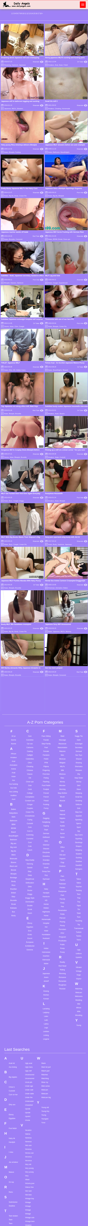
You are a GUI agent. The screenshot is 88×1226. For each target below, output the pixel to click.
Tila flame (12, 1215)
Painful (62, 667)
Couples (30, 595)
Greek (46, 655)
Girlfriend (46, 624)
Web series (45, 873)
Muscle (62, 588)
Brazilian (13, 676)
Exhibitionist (29, 733)
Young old (45, 894)
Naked (62, 598)
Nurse (62, 621)
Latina (46, 811)
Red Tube (38, 236)
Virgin (79, 762)
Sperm (78, 611)
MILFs (14, 108)
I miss (11, 939)
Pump (62, 735)
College (30, 580)
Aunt (13, 586)
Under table (29, 881)
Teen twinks (13, 1083)
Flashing (46, 569)
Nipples (62, 605)
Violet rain (28, 1020)
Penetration (62, 697)
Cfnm (16, 326)
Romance (62, 764)
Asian (61, 65)
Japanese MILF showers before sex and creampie (65, 145)
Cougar (55, 283)
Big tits (11, 196)
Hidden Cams (21, 370)
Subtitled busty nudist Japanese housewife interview (66, 406)
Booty (13, 668)
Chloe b (12, 874)
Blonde (13, 657)
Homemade (66, 108)
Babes (13, 596)
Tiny (78, 689)
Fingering (46, 557)
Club (30, 573)
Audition (13, 583)
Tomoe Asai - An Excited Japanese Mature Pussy (64, 363)
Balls (13, 604)
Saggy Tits (79, 523)
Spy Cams (79, 622)
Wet (78, 791)
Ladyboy (46, 800)
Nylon (62, 624)
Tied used (12, 1200)
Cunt (29, 630)
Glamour (46, 632)
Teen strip (12, 1064)
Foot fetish (13, 915)
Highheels (46, 699)
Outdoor (62, 653)
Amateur (51, 65)
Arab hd (12, 850)
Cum (29, 614)
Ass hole (13, 575)
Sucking (79, 645)
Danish (29, 655)
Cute (29, 633)
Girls (46, 628)
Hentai (46, 691)
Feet (46, 535)
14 (32, 13)
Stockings (78, 630)
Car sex (30, 531)
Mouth (62, 584)
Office (62, 634)
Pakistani (62, 671)
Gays (46, 617)
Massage (62, 527)
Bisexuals (13, 646)
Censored (19, 239)
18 (41, 13)
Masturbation (62, 535)
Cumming (29, 622)
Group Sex (46, 658)
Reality (62, 749)
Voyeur (78, 766)
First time (46, 561)
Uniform (79, 741)
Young (78, 812)
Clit (30, 565)
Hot (46, 714)
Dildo (30, 674)
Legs (46, 815)
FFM (46, 550)
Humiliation (46, 722)
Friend (46, 588)
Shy (78, 561)
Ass (13, 567)
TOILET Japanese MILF (10, 363)
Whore (78, 795)
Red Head (62, 753)
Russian (62, 776)
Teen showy (13, 1052)
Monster (62, 573)
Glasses (13, 283)
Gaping (46, 613)
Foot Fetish (46, 573)
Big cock (13, 634)
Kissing (46, 778)
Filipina (46, 554)
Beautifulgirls (64, 152)
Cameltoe (29, 527)
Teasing (79, 677)
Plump (62, 713)
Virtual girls (29, 1035)
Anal (56, 65)
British (13, 680)
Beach (13, 619)
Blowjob (11, 152)
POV (62, 720)
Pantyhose (62, 678)
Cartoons (29, 535)
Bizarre (62, 413)
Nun (62, 617)
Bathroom (56, 152)
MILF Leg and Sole (52, 276)
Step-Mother (62, 580)
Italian (46, 751)
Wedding (78, 787)
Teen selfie (13, 1048)
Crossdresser (30, 603)
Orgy (62, 649)
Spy (78, 618)
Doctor (29, 677)
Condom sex (29, 588)
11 (25, 13)
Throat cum (13, 1185)
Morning (62, 576)
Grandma (46, 643)
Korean (46, 786)
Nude (62, 609)
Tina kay (12, 1219)
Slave (79, 576)
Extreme (30, 737)
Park (62, 682)
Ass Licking (13, 579)
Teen (79, 681)
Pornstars (62, 716)
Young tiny (45, 898)
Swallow (79, 648)
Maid (62, 523)
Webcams (78, 783)
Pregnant (62, 724)
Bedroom (13, 627)
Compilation (29, 584)
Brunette (12, 239)
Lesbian (46, 819)
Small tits (78, 584)
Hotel (46, 718)
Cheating (58, 108)
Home (46, 703)
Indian (46, 735)
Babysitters (13, 600)
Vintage (79, 758)
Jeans (46, 764)
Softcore (79, 592)
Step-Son (78, 599)
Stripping (78, 637)
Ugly (78, 737)
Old (62, 638)
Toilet (79, 700)
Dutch (30, 700)
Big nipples (13, 864)
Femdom (46, 542)
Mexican (62, 546)
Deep (30, 662)
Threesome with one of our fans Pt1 (59, 319)
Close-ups (66, 239)
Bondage (13, 665)
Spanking (78, 607)
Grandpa (46, 647)
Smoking (78, 588)
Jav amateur (13, 949)
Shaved (79, 546)
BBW (13, 612)
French (46, 584)
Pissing (62, 709)
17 (38, 13)
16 (36, 13)
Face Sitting (46, 523)
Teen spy (12, 1056)
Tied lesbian (13, 1196)
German (46, 621)
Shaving (79, 550)
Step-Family (46, 531)
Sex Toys (78, 542)
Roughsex (62, 772)
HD (14, 370)
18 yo (13, 523)
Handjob (46, 680)
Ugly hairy (28, 854)
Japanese (22, 65)
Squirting (78, 626)
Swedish (79, 652)
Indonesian (46, 739)
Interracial (46, 747)
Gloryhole (46, 639)
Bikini (13, 642)
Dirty (10, 370)
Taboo (78, 666)
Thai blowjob (13, 1128)
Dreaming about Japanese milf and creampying (20, 58)
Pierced (62, 705)
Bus (13, 699)
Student (79, 641)
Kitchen (46, 782)
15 (34, 13)
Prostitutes (62, 728)
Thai (78, 685)
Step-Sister (79, 565)
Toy (78, 712)
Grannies (46, 651)
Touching (78, 708)
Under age (29, 873)
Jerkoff (46, 768)
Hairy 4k (12, 925)
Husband (46, 725)
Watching (78, 776)
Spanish (79, 603)
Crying (29, 607)
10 (23, 13)
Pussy (62, 739)
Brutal (60, 239)
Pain (62, 663)
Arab (13, 560)
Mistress (62, 561)
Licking (46, 822)
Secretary (78, 535)
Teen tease (13, 1071)
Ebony (29, 710)
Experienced (63, 283)
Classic (30, 561)
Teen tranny (13, 1079)
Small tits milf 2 (51, 101)
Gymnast (46, 666)
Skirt (78, 573)
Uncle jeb (28, 869)
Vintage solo (29, 1004)
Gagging (46, 605)
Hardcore (15, 65)
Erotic (30, 722)
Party (62, 690)
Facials (46, 527)
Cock (30, 576)
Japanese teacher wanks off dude (14, 232)
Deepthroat (30, 666)
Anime (13, 556)
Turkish (79, 719)
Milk (62, 557)
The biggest (13, 1147)
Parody (62, 686)
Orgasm (62, 646)
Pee (62, 694)
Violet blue (29, 1016)
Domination (30, 689)
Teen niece (13, 1022)
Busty (16, 196)
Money (62, 569)
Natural (62, 602)
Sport (79, 614)
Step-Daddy (29, 647)
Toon (79, 704)
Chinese (30, 557)
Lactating (46, 796)
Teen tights (13, 1075)
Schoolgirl (78, 531)
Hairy (46, 676)
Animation (13, 552)
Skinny (78, 569)
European (29, 729)
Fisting (46, 565)
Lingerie (46, 826)
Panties (62, 675)
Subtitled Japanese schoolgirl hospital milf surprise (22, 319)
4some (13, 531)
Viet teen (28, 982)
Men (62, 542)
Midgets (62, 550)
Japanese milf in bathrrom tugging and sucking (20, 101)
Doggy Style (29, 685)
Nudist (62, 613)
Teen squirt (13, 1060)
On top (11, 969)
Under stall (29, 877)
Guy (46, 662)
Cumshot (29, 626)
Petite (62, 701)
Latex (46, 803)
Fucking (18, 152)
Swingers (78, 656)
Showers (20, 108)
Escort (29, 725)
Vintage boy (29, 985)
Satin (79, 527)
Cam (29, 523)
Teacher (79, 674)
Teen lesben (13, 1003)
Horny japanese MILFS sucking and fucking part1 (65, 58)
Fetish (66, 65)
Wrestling (78, 802)
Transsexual (78, 715)
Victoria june (29, 970)
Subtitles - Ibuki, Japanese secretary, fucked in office (22, 276)
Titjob (79, 693)
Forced (46, 580)
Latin (46, 807)
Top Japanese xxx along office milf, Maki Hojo (19, 406)
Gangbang (46, 609)
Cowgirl (21, 326)
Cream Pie (23, 196)
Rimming (62, 761)
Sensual (79, 538)
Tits (78, 696)
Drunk (30, 696)
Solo (78, 595)
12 (28, 13)
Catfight (30, 542)
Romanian (62, 768)
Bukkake (13, 695)
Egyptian (30, 714)
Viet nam (28, 978)
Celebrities (30, 546)
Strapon (79, 633)
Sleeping (78, 580)
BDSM (55, 239)
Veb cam (28, 932)
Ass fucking (13, 571)
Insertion (46, 743)
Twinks (78, 723)
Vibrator (79, 754)
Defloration (30, 670)
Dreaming (7, 65)
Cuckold (62, 457)
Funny (46, 595)
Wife (78, 799)
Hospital (46, 710)
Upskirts (79, 744)
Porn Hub (82, 192)
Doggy (29, 681)
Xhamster (38, 62)
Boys (13, 672)
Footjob (46, 576)
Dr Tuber (82, 62)
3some (6, 326)
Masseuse (62, 531)
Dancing (30, 651)
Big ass (13, 630)
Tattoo (78, 670)
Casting (30, 538)
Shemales (78, 554)
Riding (62, 757)
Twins (79, 727)
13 (30, 13)
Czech (29, 637)
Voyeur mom (29, 1058)
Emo (30, 718)
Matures (62, 538)
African (13, 541)
